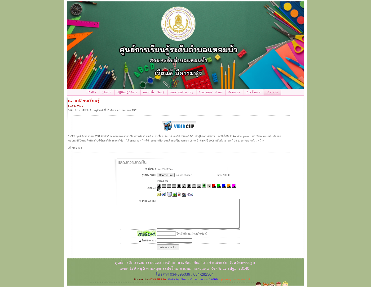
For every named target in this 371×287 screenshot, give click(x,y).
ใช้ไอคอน (162, 181)
